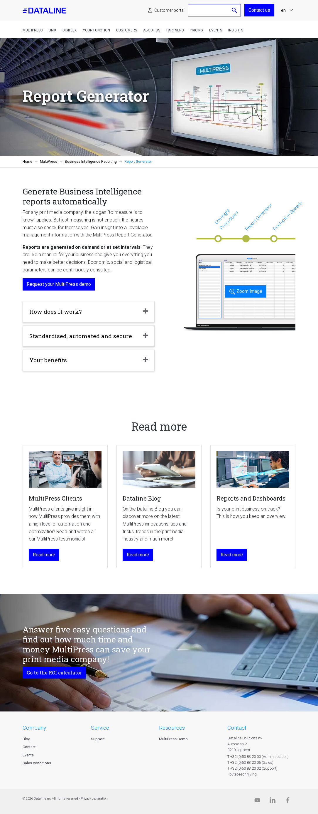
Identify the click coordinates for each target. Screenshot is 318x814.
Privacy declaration (94, 798)
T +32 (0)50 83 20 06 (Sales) (250, 762)
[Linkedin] (272, 801)
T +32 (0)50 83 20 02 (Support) (252, 768)
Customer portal (169, 10)
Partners (175, 30)
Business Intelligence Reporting (91, 162)
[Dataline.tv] (257, 801)
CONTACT (236, 727)
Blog (27, 739)
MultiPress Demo (173, 739)
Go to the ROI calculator (54, 672)
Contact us (259, 10)
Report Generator (258, 216)
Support (98, 739)
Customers (126, 30)
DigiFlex (69, 30)
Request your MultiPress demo (59, 284)
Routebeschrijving (242, 774)
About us (151, 30)
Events (215, 30)
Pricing (196, 30)
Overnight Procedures (226, 219)
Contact (29, 747)
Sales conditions (37, 763)
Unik (52, 30)
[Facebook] (287, 801)
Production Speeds (288, 216)
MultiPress (33, 30)
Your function (96, 30)
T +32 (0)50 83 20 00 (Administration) (258, 756)
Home (27, 162)
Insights (235, 30)
